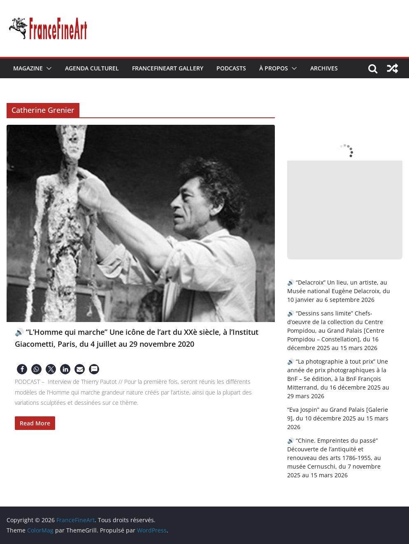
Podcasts (231, 68)
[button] (47, 68)
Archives (324, 68)
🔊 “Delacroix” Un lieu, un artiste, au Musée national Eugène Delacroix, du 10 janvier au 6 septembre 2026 (338, 291)
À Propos (273, 68)
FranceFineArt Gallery (167, 68)
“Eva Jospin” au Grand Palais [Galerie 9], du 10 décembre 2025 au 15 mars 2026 (337, 418)
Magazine (28, 68)
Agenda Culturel (92, 68)
